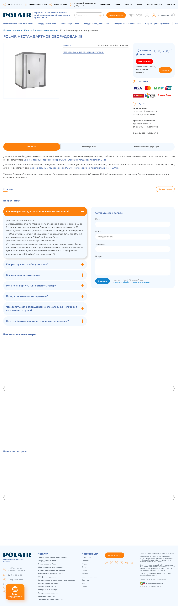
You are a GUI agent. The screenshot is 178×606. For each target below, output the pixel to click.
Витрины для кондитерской (157, 24)
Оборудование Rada (47, 24)
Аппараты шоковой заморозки (127, 24)
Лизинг (118, 4)
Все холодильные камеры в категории (83, 52)
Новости (128, 4)
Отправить (102, 281)
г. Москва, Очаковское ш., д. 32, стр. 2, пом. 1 (85, 4)
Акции (139, 4)
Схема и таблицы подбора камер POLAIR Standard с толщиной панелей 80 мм (65, 159)
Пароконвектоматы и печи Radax (18, 24)
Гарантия (85, 574)
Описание (31, 147)
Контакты (171, 4)
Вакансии (85, 580)
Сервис (85, 570)
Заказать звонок (116, 15)
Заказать (165, 70)
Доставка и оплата (154, 4)
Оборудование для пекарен (96, 24)
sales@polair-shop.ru (38, 4)
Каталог (43, 553)
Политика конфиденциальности (153, 579)
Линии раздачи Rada (69, 24)
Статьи (84, 567)
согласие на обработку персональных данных (131, 282)
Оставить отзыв (165, 189)
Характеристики (89, 147)
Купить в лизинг (144, 61)
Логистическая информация (146, 147)
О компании (105, 4)
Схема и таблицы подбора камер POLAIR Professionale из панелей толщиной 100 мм (74, 167)
